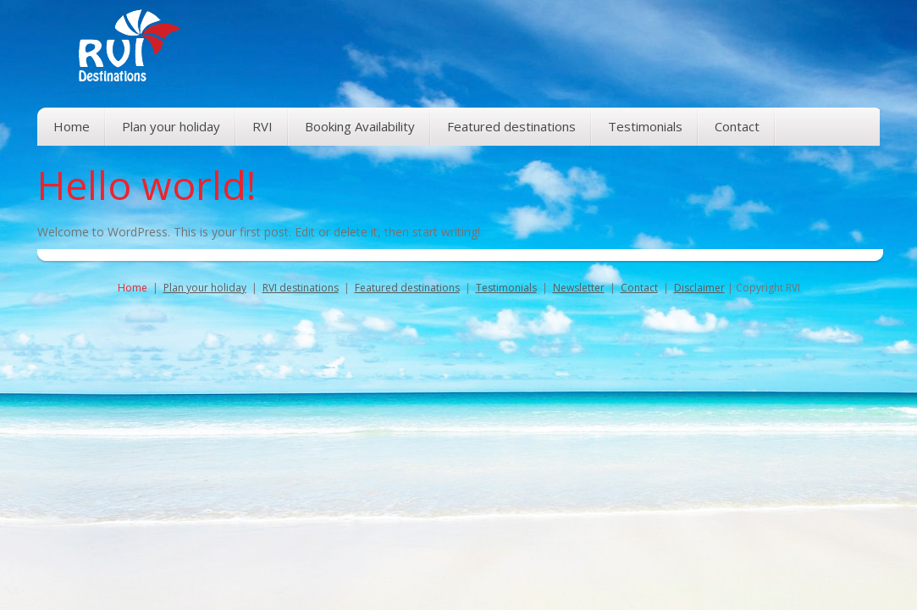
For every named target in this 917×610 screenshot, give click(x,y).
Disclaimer (699, 287)
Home (132, 287)
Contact (639, 287)
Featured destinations (407, 287)
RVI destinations (300, 287)
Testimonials (506, 287)
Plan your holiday (204, 287)
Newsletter (579, 287)
